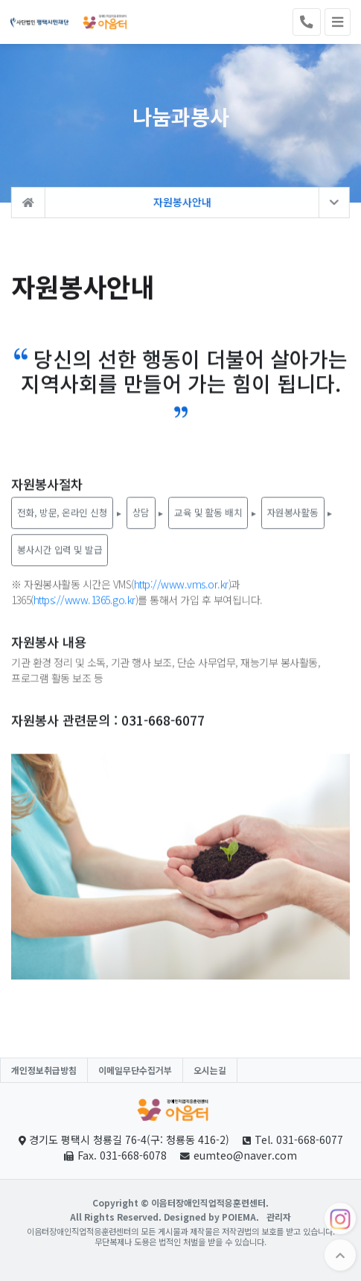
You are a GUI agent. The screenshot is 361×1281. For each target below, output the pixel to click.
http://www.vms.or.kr (181, 585)
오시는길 (210, 1070)
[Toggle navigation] (338, 22)
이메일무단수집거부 (135, 1070)
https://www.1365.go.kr (84, 601)
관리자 (278, 1216)
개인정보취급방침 (44, 1070)
